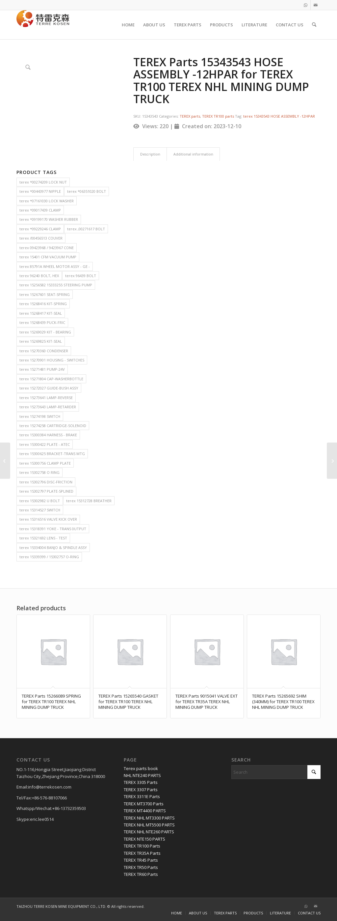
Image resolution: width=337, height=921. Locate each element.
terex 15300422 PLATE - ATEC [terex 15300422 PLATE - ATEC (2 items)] (44, 444)
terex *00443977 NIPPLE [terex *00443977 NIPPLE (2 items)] (40, 191)
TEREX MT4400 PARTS (145, 811)
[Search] (314, 24)
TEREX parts (190, 116)
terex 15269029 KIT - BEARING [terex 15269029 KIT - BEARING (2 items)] (45, 332)
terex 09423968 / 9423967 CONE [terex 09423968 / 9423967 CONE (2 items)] (46, 247)
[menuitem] (128, 24)
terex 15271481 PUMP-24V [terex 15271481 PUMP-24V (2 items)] (42, 369)
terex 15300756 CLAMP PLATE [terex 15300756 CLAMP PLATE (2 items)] (45, 463)
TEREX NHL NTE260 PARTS (149, 832)
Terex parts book (141, 768)
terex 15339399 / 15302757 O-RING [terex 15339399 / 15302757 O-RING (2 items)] (49, 556)
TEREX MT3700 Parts (144, 804)
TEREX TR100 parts (218, 116)
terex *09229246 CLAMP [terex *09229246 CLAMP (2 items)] (40, 228)
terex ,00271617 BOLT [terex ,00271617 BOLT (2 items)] (86, 228)
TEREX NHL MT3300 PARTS (149, 818)
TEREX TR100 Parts (142, 846)
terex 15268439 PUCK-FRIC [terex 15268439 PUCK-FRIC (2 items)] (42, 322)
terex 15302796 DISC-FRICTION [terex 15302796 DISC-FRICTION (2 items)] (45, 481)
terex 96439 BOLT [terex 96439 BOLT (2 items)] (80, 275)
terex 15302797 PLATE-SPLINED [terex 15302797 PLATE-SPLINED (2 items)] (46, 491)
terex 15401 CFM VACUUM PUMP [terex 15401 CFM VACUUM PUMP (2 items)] (47, 256)
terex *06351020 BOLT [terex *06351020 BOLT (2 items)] (86, 191)
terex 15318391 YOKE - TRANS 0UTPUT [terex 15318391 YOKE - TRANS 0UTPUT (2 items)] (52, 528)
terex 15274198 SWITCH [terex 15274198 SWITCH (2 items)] (39, 416)
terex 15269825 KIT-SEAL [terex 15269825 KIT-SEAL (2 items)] (40, 341)
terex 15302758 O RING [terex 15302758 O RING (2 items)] (39, 472)
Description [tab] (150, 154)
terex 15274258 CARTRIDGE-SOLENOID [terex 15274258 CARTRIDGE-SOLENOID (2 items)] (52, 425)
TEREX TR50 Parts (141, 867)
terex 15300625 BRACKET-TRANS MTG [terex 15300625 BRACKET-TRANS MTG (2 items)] (52, 453)
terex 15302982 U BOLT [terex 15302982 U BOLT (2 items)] (39, 500)
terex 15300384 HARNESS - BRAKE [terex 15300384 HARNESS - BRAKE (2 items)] (48, 434)
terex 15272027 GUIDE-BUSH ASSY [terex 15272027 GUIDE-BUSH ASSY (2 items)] (48, 388)
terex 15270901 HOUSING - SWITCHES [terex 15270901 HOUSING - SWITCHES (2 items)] (51, 360)
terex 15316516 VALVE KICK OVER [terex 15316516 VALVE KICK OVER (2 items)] (48, 519)
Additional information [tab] (193, 154)
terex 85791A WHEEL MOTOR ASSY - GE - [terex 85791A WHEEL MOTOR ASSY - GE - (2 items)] (54, 266)
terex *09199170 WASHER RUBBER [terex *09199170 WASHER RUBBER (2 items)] (48, 219)
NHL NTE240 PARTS (142, 775)
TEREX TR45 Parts (141, 860)
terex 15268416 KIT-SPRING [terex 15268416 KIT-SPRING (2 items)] (43, 303)
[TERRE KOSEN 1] (42, 24)
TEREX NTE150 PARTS (144, 839)
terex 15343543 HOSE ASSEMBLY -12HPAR (279, 116)
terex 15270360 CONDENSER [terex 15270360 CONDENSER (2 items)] (43, 350)
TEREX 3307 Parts (141, 789)
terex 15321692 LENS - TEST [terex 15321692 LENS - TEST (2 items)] (43, 537)
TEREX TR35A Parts (142, 853)
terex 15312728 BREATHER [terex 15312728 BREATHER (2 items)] (89, 500)
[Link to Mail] (316, 5)
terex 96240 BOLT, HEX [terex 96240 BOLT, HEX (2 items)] (39, 275)
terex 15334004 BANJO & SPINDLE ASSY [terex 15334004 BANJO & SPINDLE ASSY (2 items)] (53, 547)
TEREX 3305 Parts (141, 782)
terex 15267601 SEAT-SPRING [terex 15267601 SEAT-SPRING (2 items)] (44, 294)
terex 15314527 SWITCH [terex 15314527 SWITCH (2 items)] (39, 509)
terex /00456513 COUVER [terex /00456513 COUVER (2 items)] (41, 238)
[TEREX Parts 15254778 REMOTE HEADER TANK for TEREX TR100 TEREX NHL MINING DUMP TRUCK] (332, 461)
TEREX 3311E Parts (142, 796)
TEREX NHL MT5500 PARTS (149, 825)
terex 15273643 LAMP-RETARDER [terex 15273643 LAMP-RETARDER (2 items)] (47, 406)
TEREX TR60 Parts (141, 874)
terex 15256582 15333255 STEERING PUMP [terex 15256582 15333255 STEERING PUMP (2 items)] (55, 284)
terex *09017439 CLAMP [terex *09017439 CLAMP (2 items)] (40, 210)
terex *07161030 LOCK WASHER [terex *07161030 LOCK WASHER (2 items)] (46, 200)
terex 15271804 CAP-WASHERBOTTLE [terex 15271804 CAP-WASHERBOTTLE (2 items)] (51, 378)
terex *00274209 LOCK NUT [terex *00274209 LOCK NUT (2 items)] (43, 182)
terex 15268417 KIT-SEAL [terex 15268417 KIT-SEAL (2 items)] (40, 313)
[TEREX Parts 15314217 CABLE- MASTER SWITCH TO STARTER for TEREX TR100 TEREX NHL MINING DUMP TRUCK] (5, 461)
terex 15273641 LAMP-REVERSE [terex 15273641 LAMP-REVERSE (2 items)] (46, 397)
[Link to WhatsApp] (305, 5)
